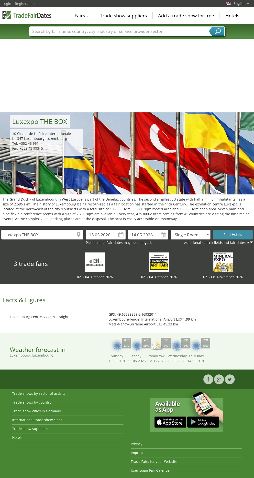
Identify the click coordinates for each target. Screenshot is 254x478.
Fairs (82, 15)
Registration (25, 3)
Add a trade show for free (186, 15)
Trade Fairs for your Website (154, 461)
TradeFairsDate (26, 15)
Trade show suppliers (123, 15)
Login (6, 3)
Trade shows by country (31, 402)
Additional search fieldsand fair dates (215, 242)
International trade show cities (37, 420)
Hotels (232, 15)
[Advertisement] (127, 75)
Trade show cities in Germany (36, 411)
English (241, 3)
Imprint (137, 452)
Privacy (136, 444)
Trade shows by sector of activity (39, 393)
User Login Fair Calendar (151, 470)
